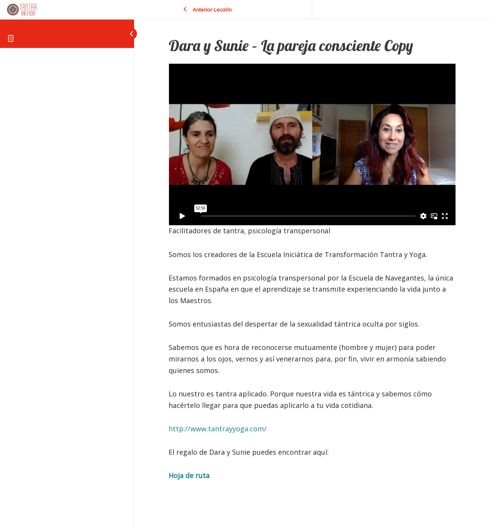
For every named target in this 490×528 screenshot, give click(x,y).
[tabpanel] (312, 273)
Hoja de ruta (189, 475)
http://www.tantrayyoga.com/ (218, 428)
